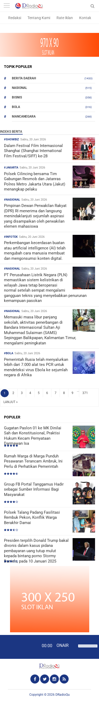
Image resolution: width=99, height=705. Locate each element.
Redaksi (14, 18)
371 (85, 393)
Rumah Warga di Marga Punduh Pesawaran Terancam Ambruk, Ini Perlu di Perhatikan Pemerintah (33, 461)
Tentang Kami (38, 18)
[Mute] (73, 645)
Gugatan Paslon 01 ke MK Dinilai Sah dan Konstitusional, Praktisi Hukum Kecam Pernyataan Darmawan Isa (32, 436)
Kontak (85, 18)
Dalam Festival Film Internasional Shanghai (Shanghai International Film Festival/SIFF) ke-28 (33, 150)
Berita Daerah (24, 78)
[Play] (17, 647)
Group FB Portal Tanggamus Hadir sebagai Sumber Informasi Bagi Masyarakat (34, 489)
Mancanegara (24, 116)
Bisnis (17, 97)
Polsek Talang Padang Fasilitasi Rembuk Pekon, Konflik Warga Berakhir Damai (32, 517)
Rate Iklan (64, 18)
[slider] (86, 649)
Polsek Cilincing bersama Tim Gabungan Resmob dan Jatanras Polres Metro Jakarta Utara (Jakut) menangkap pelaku (34, 181)
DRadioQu (62, 695)
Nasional (19, 88)
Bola (16, 107)
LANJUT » (10, 402)
